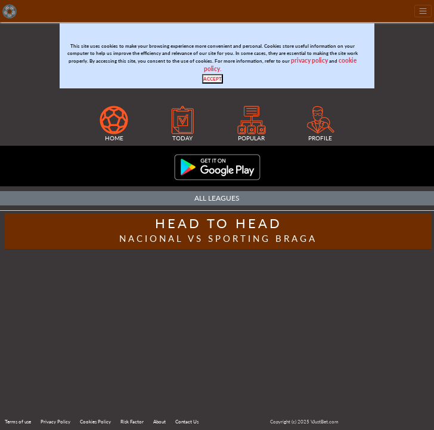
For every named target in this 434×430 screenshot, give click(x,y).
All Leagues (217, 198)
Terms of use (18, 422)
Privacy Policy (55, 422)
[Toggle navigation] (423, 11)
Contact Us (187, 422)
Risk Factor (132, 422)
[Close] (212, 79)
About (159, 422)
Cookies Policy (95, 422)
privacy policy (309, 60)
